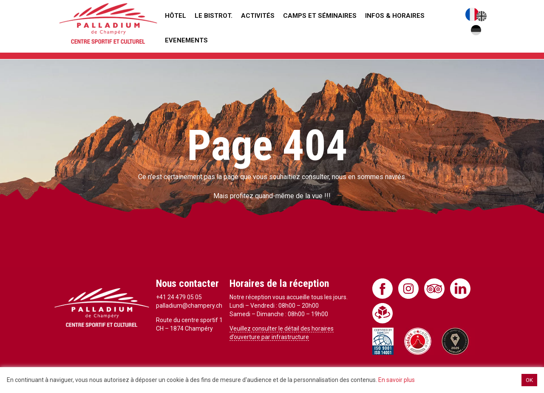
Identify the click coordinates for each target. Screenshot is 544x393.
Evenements (186, 40)
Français (472, 14)
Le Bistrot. (213, 16)
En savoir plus (396, 379)
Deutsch (476, 30)
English (481, 16)
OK (529, 380)
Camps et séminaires (320, 16)
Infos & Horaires (395, 16)
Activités (258, 16)
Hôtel (175, 16)
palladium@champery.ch (189, 305)
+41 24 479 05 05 (179, 297)
